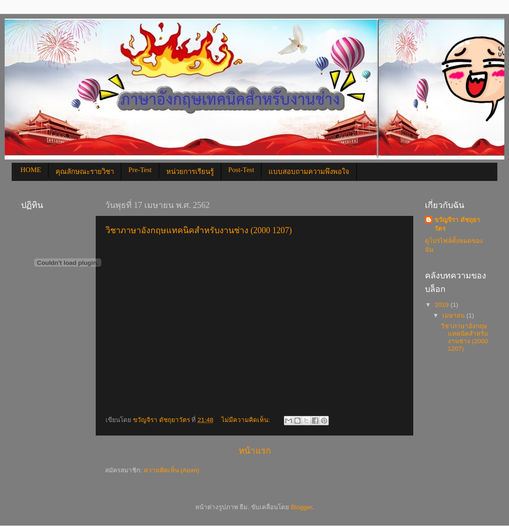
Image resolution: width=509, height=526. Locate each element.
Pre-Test (140, 169)
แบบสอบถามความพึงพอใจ (309, 171)
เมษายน (454, 315)
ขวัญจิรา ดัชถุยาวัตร (457, 224)
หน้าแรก (255, 451)
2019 (443, 304)
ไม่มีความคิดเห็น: (246, 419)
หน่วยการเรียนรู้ (190, 171)
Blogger (301, 507)
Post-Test (241, 169)
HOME (31, 169)
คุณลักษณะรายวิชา (85, 171)
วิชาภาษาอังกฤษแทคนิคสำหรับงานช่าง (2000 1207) (199, 230)
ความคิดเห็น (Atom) (171, 470)
